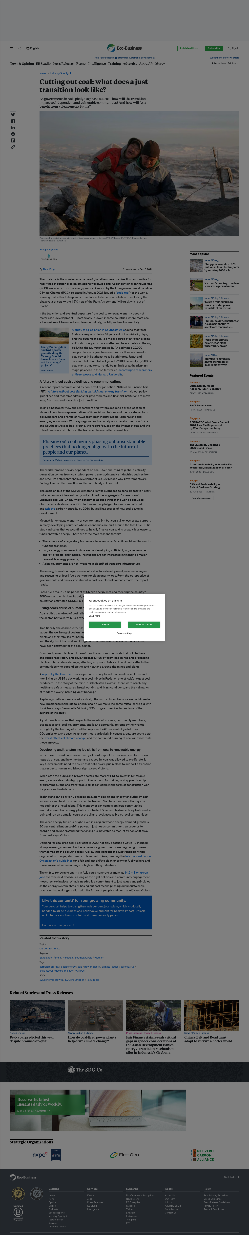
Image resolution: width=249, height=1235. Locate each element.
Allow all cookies (144, 624)
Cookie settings (124, 633)
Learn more (94, 616)
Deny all (105, 624)
